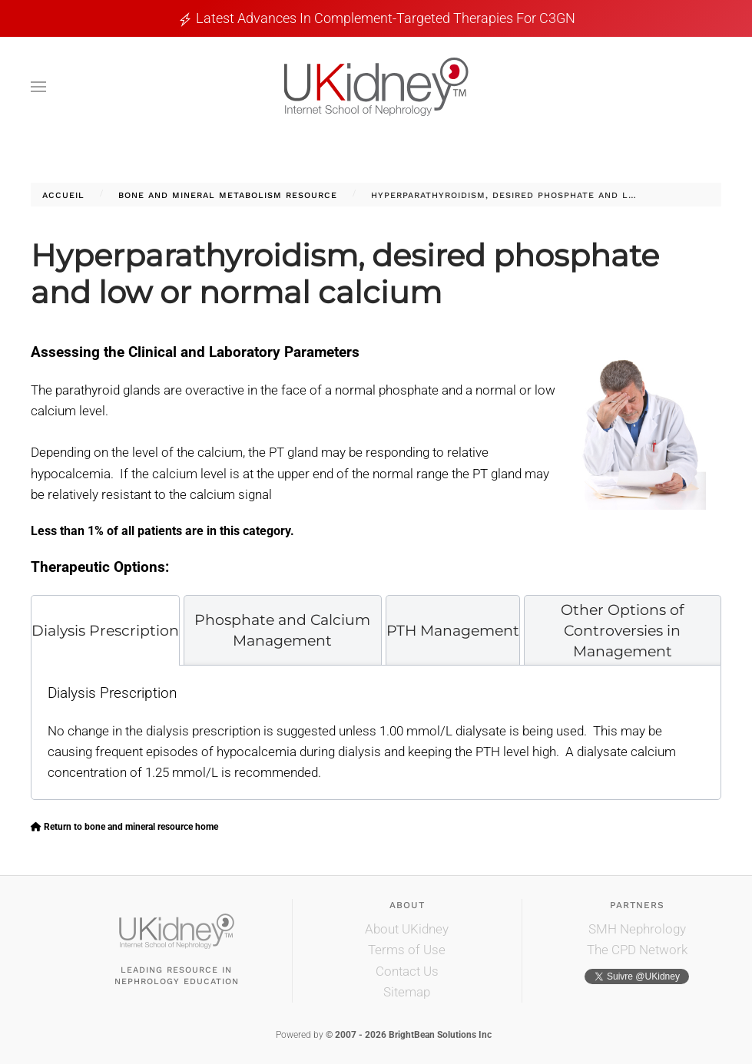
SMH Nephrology (637, 929)
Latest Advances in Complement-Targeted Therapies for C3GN (385, 18)
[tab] (105, 630)
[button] (38, 86)
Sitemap (406, 992)
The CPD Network (637, 949)
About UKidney (407, 929)
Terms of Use (407, 949)
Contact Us (407, 971)
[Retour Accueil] (376, 86)
